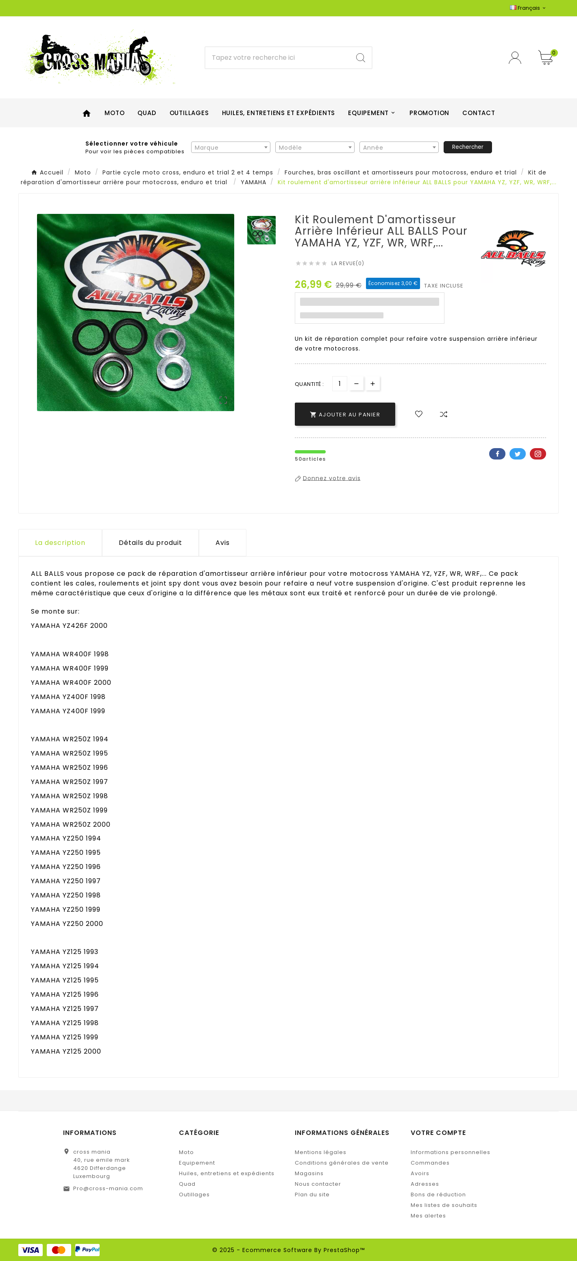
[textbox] (231, 147)
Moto (186, 1152)
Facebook (497, 454)
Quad (187, 1184)
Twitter (518, 454)
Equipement (197, 1163)
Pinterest (538, 454)
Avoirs (420, 1173)
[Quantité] (339, 383)
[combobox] (230, 147)
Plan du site (312, 1194)
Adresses (425, 1184)
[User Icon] (517, 57)
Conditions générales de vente (342, 1163)
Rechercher (467, 147)
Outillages (194, 1194)
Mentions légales (320, 1152)
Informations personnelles (450, 1152)
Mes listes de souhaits (444, 1205)
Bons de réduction (438, 1194)
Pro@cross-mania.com (108, 1188)
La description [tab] (60, 542)
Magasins (309, 1173)
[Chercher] (277, 57)
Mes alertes (428, 1216)
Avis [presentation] (223, 542)
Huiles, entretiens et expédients (226, 1173)
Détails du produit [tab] (150, 542)
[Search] (360, 57)
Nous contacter (318, 1184)
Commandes (430, 1163)
